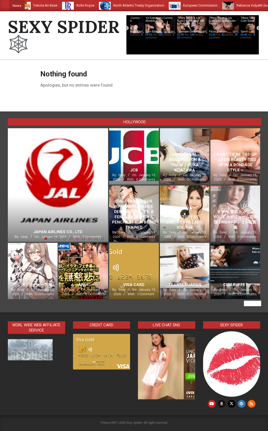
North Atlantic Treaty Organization (149, 5)
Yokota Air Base (55, 5)
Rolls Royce (95, 5)
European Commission (210, 5)
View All (252, 303)
